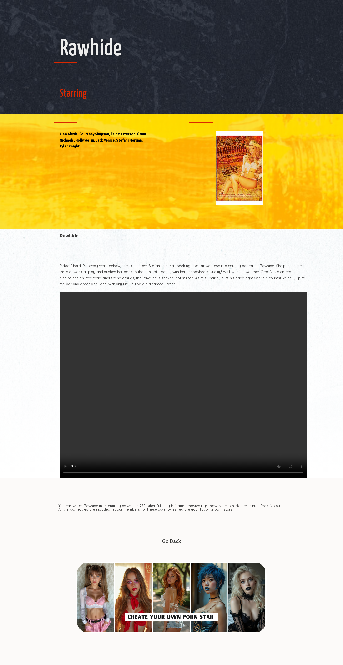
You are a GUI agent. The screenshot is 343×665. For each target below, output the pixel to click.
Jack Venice (105, 140)
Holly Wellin (85, 140)
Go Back (171, 541)
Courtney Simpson (94, 134)
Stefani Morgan (129, 140)
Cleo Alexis (68, 134)
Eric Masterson (123, 134)
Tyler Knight (70, 146)
